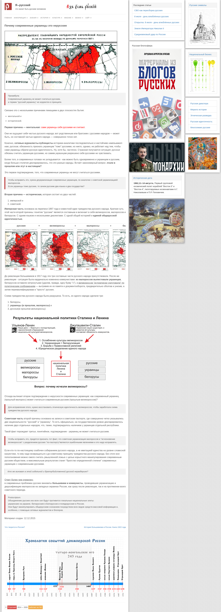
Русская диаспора (199, 103)
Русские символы (197, 5)
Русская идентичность (201, 121)
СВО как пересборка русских (148, 10)
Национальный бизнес (200, 54)
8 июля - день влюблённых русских (151, 16)
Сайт (88, 18)
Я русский (22, 5)
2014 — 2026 (22, 607)
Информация (21, 18)
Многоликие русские (200, 127)
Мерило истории (198, 109)
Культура (57, 18)
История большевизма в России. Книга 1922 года (105, 527)
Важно (79, 18)
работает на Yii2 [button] (35, 607)
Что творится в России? (15, 527)
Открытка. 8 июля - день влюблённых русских (156, 22)
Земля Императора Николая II (149, 28)
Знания (34, 18)
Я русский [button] (12, 607)
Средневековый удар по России (150, 34)
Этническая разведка (200, 115)
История (45, 18)
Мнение (68, 18)
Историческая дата (142, 178)
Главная (8, 18)
